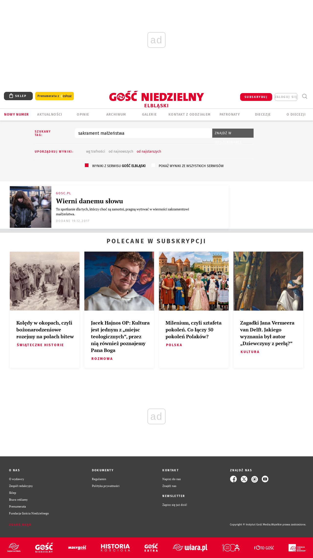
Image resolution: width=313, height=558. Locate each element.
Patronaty (230, 114)
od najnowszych (121, 151)
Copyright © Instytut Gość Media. (250, 524)
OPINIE (83, 114)
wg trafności (95, 151)
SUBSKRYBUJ (256, 97)
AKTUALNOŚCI (49, 114)
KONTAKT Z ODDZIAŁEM (189, 114)
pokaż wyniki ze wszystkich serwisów (191, 166)
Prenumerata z (54, 96)
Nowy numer (16, 114)
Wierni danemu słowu (89, 201)
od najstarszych (149, 151)
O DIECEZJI (296, 114)
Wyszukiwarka (304, 96)
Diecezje (263, 114)
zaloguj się (286, 97)
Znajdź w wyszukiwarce (228, 134)
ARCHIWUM (116, 114)
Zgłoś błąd (20, 524)
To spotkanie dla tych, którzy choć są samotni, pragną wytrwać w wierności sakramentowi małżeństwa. (122, 211)
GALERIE (149, 114)
